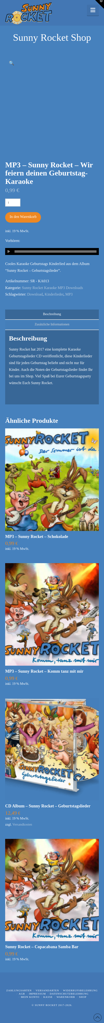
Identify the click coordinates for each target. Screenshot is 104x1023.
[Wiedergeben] (8, 251)
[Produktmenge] (12, 203)
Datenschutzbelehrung (69, 993)
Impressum (37, 993)
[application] (52, 251)
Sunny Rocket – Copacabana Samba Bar (41, 946)
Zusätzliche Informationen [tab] (52, 324)
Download (35, 294)
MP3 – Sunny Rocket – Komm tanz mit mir (44, 671)
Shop (82, 996)
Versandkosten (22, 824)
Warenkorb (66, 996)
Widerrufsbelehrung (80, 990)
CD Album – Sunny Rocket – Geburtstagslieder (47, 806)
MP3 (69, 294)
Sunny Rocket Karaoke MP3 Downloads (52, 288)
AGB (22, 993)
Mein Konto (30, 996)
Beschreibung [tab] (52, 314)
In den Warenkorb (23, 217)
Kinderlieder (54, 294)
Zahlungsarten (19, 990)
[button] (93, 10)
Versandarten (47, 990)
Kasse (48, 996)
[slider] (56, 251)
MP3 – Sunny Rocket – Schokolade (36, 536)
